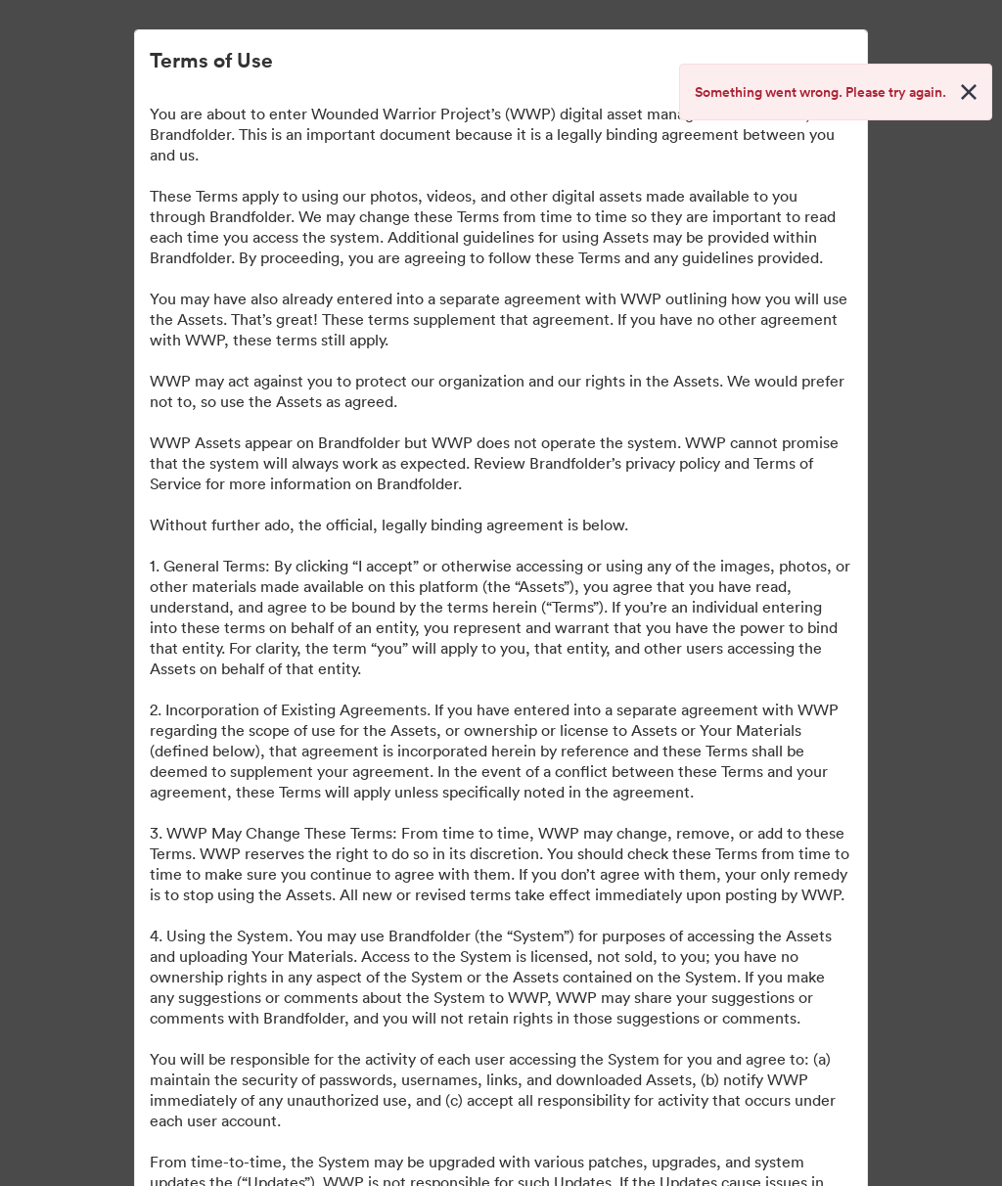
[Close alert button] (968, 92)
